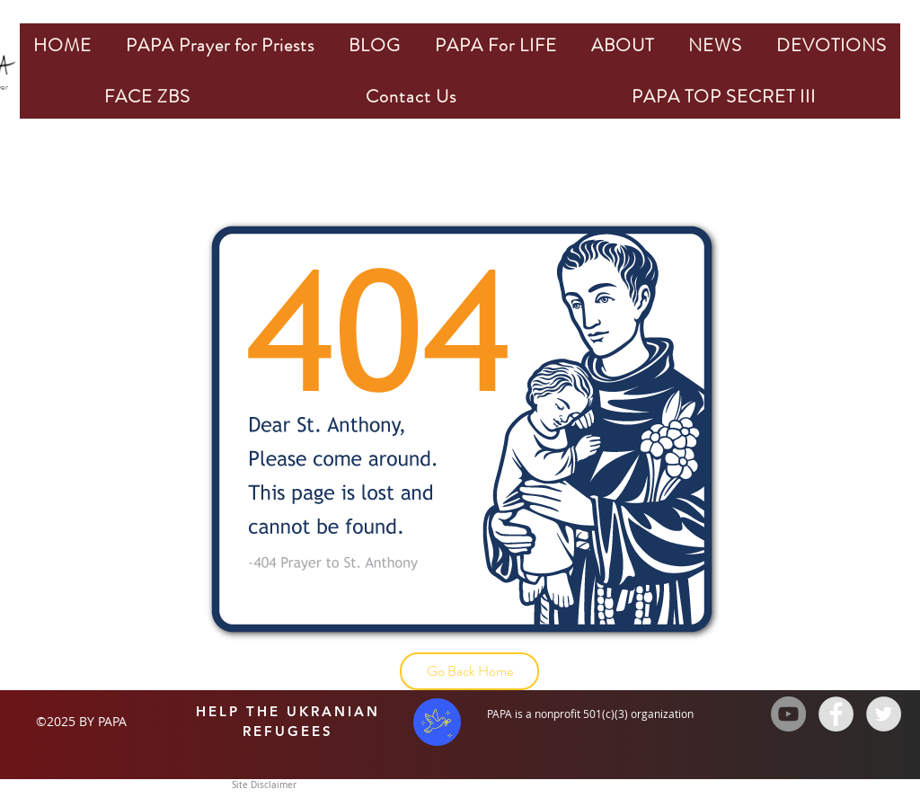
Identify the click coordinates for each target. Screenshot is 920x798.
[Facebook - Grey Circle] (836, 714)
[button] (220, 45)
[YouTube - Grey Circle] (788, 714)
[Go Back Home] (469, 671)
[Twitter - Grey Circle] (883, 714)
